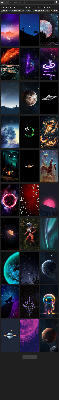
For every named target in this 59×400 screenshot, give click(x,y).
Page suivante (29, 357)
